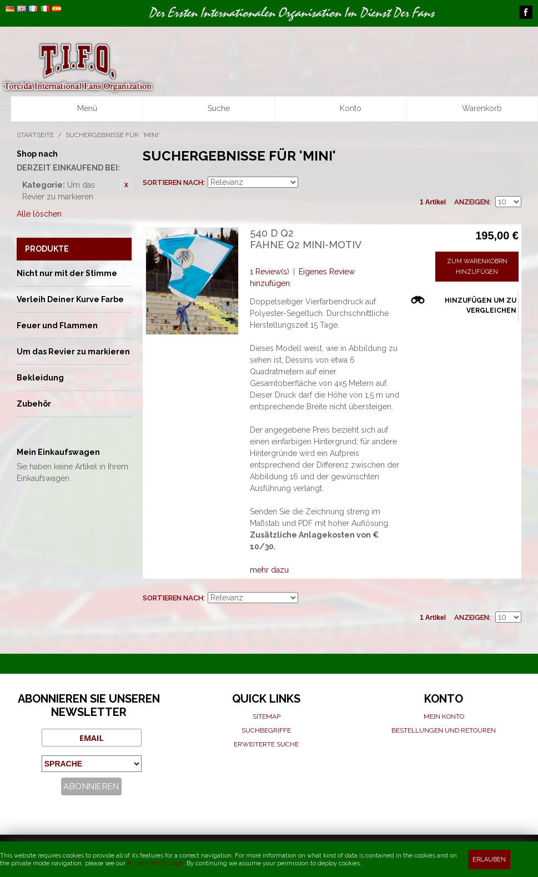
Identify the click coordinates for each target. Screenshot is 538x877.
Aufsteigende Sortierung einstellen (308, 182)
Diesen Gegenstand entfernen (126, 185)
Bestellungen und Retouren (443, 730)
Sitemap (266, 716)
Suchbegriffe (266, 730)
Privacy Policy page (155, 863)
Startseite (35, 135)
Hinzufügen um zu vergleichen (480, 305)
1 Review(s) (269, 271)
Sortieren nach (173, 182)
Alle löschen (39, 213)
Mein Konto (444, 716)
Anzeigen (471, 202)
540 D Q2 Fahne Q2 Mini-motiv (305, 239)
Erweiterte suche (266, 744)
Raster (493, 182)
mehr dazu (269, 569)
